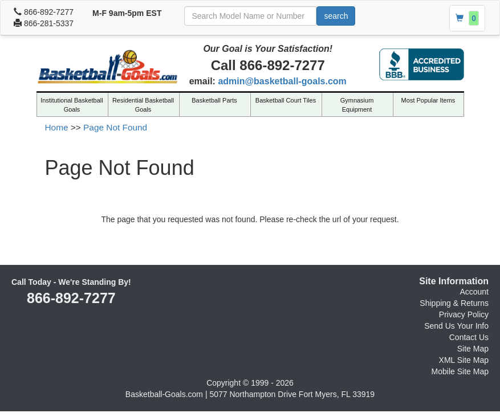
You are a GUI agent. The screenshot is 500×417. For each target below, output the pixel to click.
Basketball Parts (214, 100)
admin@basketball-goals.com (282, 81)
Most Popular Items (428, 100)
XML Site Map (464, 360)
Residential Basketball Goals (143, 105)
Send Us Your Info (456, 325)
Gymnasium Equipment (357, 105)
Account (474, 291)
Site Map (473, 348)
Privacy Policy (464, 314)
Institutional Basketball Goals (71, 105)
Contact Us (469, 337)
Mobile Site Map (460, 371)
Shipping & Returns (454, 303)
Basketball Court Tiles (285, 100)
